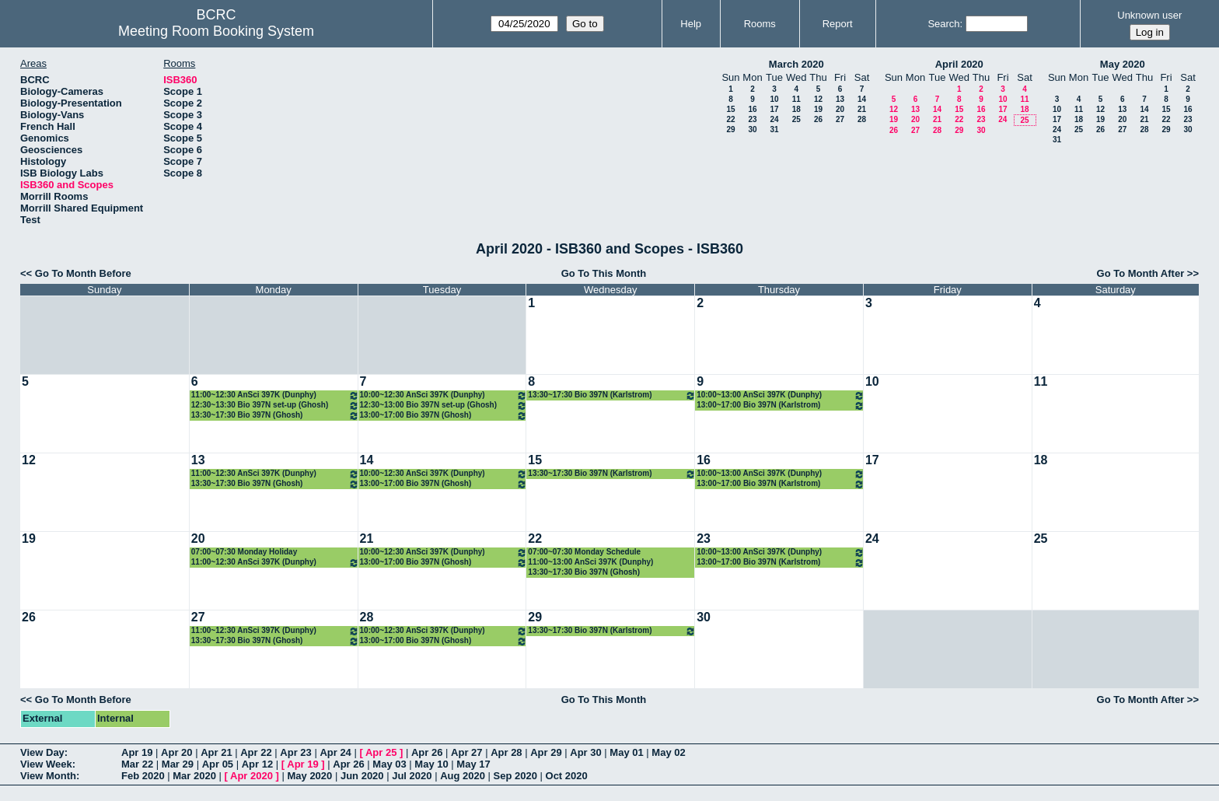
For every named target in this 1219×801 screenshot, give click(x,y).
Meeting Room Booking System (216, 31)
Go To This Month (604, 273)
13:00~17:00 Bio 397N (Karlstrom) (780, 405)
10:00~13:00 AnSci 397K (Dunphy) (780, 395)
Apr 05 (217, 764)
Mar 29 (178, 764)
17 (774, 109)
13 (840, 99)
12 (818, 99)
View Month (48, 776)
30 (752, 129)
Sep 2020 (515, 776)
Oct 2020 (567, 776)
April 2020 (959, 64)
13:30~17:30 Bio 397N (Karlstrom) (612, 395)
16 (752, 109)
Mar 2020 (194, 776)
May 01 (626, 752)
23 (752, 119)
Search (943, 24)
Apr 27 (466, 752)
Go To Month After (1141, 273)
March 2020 (796, 64)
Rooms (760, 24)
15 (730, 109)
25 (796, 119)
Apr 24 (335, 752)
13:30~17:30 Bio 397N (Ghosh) (275, 416)
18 (796, 109)
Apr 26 (426, 752)
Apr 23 (295, 752)
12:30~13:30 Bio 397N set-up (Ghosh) (275, 405)
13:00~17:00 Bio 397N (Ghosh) (444, 416)
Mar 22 (137, 764)
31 (774, 129)
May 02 (668, 752)
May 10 (431, 764)
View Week (46, 764)
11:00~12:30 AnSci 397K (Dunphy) (275, 395)
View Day (42, 752)
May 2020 (1122, 64)
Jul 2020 (411, 776)
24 (774, 119)
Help (690, 24)
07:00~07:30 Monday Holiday (244, 551)
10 (774, 99)
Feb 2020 (143, 776)
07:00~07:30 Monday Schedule (584, 551)
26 (818, 119)
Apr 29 (545, 752)
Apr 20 (176, 752)
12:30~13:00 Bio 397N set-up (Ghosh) (444, 405)
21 (861, 109)
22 (730, 119)
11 (796, 99)
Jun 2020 (362, 776)
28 (861, 119)
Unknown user (1149, 15)
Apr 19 (136, 752)
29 (730, 129)
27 (840, 119)
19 (818, 109)
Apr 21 (216, 752)
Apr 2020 (251, 776)
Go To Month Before (83, 273)
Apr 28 (506, 752)
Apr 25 (380, 752)
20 (840, 109)
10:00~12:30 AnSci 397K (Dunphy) (444, 395)
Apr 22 (255, 752)
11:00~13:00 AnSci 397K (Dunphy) (590, 562)
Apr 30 (585, 752)
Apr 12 (257, 764)
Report (838, 24)
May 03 (389, 764)
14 (861, 99)
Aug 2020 (462, 776)
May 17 (473, 764)
